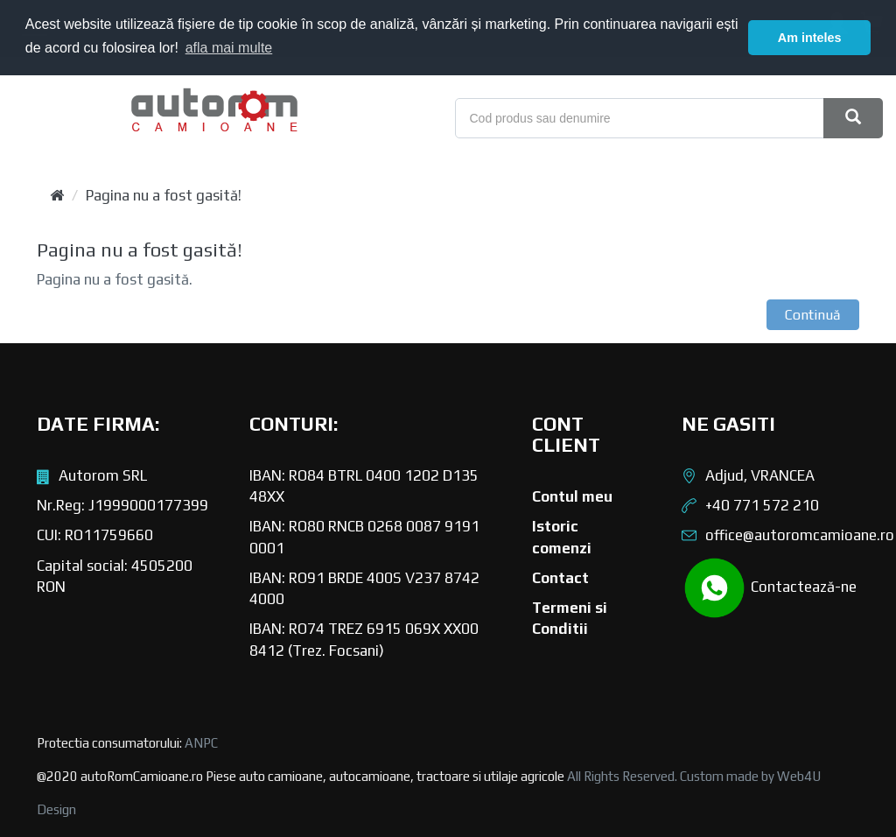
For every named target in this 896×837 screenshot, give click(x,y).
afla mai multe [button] (229, 47)
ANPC (201, 742)
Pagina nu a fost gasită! (164, 195)
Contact (560, 578)
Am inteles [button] (810, 38)
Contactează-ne (769, 588)
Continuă (813, 314)
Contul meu (572, 496)
